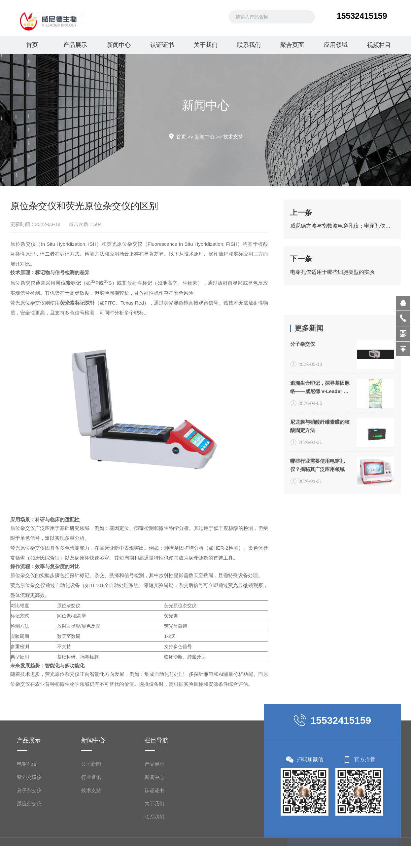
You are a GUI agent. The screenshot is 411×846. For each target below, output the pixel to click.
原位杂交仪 (16, 244)
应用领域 (336, 45)
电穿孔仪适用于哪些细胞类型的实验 (332, 274)
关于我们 (206, 45)
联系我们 (249, 45)
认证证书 (162, 45)
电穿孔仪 (27, 836)
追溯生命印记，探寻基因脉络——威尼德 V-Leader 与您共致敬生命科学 (320, 479)
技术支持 (233, 136)
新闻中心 (119, 45)
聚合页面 (292, 45)
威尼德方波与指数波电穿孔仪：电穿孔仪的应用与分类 (342, 228)
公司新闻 (91, 836)
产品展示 (75, 45)
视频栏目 (379, 45)
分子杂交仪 (302, 435)
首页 (32, 45)
